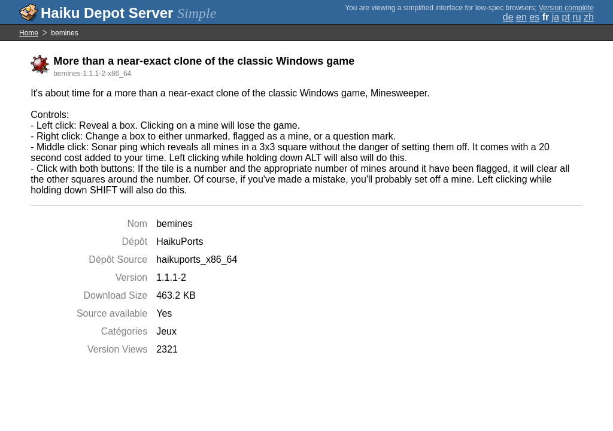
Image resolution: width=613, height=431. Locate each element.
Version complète (566, 8)
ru (576, 17)
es (534, 17)
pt (566, 17)
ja (555, 17)
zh (589, 17)
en (521, 17)
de (508, 17)
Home (28, 33)
